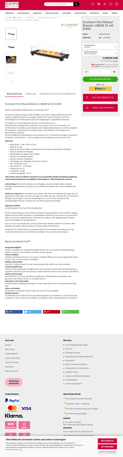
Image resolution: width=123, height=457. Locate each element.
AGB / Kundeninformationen (76, 364)
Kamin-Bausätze (52, 13)
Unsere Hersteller (11, 362)
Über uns (69, 349)
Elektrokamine (80, 13)
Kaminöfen (66, 13)
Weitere (115, 13)
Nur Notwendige (107, 447)
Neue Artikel (9, 349)
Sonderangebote (11, 354)
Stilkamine (9, 13)
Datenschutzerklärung (14, 450)
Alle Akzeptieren (107, 441)
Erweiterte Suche (11, 371)
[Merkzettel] (111, 4)
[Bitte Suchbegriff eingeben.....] (76, 4)
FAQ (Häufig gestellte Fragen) (77, 345)
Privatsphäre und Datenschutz (77, 368)
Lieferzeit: (86, 38)
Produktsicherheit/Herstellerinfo (57, 93)
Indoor (105, 13)
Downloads (9, 367)
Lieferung (30, 93)
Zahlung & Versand (73, 353)
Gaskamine (37, 13)
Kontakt (8, 345)
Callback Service (72, 372)
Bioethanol (94, 13)
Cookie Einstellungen (74, 384)
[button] (99, 4)
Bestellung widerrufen (14, 382)
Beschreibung (14, 93)
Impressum (70, 361)
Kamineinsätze (23, 13)
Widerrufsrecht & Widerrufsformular (79, 357)
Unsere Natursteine (12, 358)
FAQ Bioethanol (71, 380)
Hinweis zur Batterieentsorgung (78, 376)
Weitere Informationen (107, 452)
